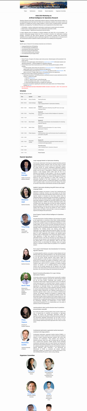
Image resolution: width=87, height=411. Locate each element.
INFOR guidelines (43, 70)
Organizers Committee (61, 11)
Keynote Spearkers (50, 11)
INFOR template (60, 70)
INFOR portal (46, 73)
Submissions (33, 11)
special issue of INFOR (49, 62)
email (30, 85)
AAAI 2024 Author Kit (50, 67)
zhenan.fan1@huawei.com (25, 406)
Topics (26, 11)
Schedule (41, 11)
